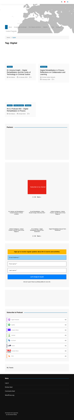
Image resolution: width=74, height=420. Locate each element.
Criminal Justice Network (47, 77)
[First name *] (37, 264)
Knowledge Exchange (20, 27)
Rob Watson (11, 77)
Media (52, 27)
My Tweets (10, 367)
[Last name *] (37, 270)
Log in (7, 383)
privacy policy (40, 281)
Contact (58, 27)
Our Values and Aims (35, 27)
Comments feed (10, 391)
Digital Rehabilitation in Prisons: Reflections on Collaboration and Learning (52, 72)
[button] (39, 197)
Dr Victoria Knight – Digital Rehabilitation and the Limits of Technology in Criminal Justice (19, 72)
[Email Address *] (37, 257)
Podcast (10, 66)
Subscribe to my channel (37, 187)
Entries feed (8, 387)
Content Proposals (11, 31)
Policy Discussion (18, 105)
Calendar (45, 27)
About (10, 27)
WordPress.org (9, 395)
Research (28, 105)
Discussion (43, 66)
